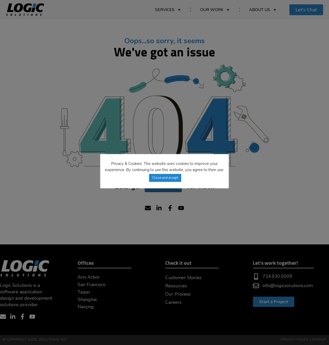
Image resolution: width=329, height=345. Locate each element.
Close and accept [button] (165, 177)
